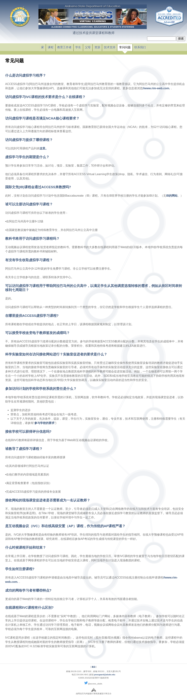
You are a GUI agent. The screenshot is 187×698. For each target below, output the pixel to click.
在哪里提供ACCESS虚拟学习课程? (32, 316)
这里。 (44, 148)
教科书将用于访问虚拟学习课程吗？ (32, 238)
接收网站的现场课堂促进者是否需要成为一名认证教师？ (47, 500)
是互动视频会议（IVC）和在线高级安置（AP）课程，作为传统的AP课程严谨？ (65, 526)
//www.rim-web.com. (156, 88)
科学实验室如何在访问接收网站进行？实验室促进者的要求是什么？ (56, 354)
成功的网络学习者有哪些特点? (28, 590)
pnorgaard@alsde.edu (104, 674)
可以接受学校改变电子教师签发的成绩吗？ (37, 333)
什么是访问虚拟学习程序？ (25, 75)
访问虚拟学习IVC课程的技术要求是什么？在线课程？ (45, 97)
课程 (51, 47)
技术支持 (109, 47)
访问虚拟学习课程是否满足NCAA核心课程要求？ (42, 118)
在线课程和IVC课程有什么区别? (29, 607)
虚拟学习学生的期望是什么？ (27, 157)
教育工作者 (64, 47)
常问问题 (125, 47)
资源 (97, 47)
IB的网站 (172, 195)
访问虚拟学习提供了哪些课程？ (29, 140)
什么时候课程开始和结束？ (25, 547)
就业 (94, 667)
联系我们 (140, 47)
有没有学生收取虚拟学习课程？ (29, 260)
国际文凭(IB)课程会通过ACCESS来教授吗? (38, 187)
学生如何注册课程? (19, 569)
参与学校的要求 (44, 422)
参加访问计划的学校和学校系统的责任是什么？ (41, 389)
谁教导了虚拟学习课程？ (24, 449)
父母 (88, 47)
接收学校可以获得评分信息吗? (28, 431)
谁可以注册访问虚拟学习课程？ (29, 204)
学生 (78, 47)
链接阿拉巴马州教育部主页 (20, 17)
